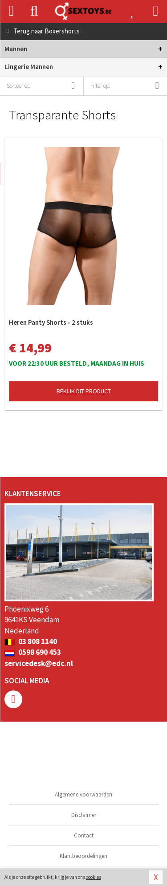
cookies (93, 877)
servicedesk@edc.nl (38, 663)
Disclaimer (83, 815)
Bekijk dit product (84, 391)
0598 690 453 (32, 652)
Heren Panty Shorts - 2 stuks (51, 322)
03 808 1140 (30, 641)
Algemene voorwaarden (83, 794)
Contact (84, 835)
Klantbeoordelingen (83, 856)
